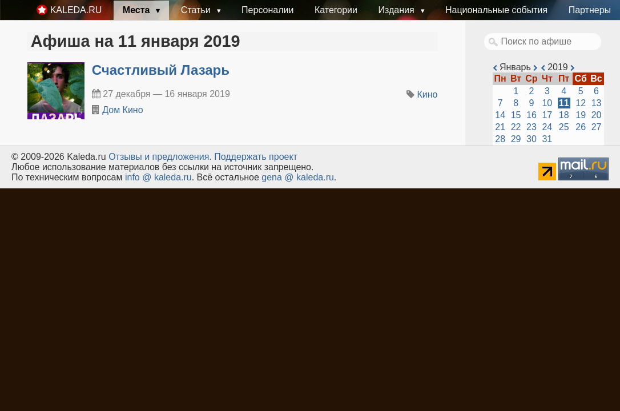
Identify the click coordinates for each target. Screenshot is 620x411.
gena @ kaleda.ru (297, 177)
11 (564, 103)
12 (580, 103)
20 (596, 115)
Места (137, 10)
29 (516, 139)
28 (500, 139)
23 (531, 127)
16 (531, 115)
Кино (427, 94)
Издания (397, 10)
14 (500, 115)
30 (531, 139)
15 (516, 115)
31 (547, 139)
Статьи (197, 10)
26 (580, 127)
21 (500, 127)
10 (547, 103)
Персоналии (267, 10)
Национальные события (496, 10)
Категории (336, 10)
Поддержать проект (255, 157)
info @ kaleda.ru (158, 177)
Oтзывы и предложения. (160, 157)
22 (516, 127)
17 (547, 115)
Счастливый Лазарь (161, 70)
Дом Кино (122, 110)
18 (564, 115)
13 (596, 103)
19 (580, 115)
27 (596, 127)
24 (547, 127)
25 (564, 127)
